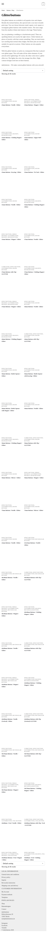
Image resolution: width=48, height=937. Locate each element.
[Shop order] (23, 70)
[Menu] (5, 4)
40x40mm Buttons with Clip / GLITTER (33, 578)
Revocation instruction (8, 883)
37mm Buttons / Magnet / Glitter (11, 306)
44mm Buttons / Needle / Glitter (33, 306)
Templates (5, 897)
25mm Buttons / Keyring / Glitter (11, 172)
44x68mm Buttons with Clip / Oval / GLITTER (34, 824)
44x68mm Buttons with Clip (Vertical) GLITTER (32, 720)
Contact (4, 909)
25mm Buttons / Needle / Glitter (11, 105)
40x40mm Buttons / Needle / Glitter (10, 578)
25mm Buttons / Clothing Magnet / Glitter (12, 139)
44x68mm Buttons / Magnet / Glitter (10, 685)
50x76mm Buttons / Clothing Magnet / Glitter (32, 789)
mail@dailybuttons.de (8, 919)
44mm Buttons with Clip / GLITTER (31, 340)
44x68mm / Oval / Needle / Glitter (11, 823)
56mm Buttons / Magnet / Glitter (34, 478)
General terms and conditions (10, 874)
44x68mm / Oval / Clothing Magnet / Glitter (32, 859)
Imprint (4, 880)
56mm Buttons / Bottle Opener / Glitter (11, 375)
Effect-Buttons (7, 99)
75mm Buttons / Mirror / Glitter (33, 510)
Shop (3, 903)
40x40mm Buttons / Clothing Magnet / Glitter (32, 613)
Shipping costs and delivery (10, 885)
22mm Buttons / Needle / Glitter (11, 543)
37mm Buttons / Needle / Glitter (33, 239)
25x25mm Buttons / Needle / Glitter (32, 544)
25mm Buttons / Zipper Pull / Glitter (33, 139)
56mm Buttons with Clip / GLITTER (31, 444)
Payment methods (7, 894)
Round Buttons (36, 102)
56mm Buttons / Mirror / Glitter (11, 478)
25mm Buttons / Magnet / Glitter (34, 105)
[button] (43, 4)
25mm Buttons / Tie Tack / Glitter (34, 172)
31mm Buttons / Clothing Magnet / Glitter (34, 206)
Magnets (27, 102)
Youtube (4, 928)
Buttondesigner (6, 906)
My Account (5, 892)
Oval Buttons (17, 820)
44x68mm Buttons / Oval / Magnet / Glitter (12, 859)
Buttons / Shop (10, 10)
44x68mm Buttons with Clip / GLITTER (33, 649)
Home (3, 10)
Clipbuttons (6, 266)
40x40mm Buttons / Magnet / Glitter (10, 615)
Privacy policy (6, 877)
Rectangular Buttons (31, 610)
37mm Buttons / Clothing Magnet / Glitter (34, 273)
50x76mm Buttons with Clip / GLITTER (33, 755)
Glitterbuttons (7, 101)
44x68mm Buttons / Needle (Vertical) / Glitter (9, 720)
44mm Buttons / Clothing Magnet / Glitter (12, 340)
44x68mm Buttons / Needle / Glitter (10, 649)
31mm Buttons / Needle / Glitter (11, 205)
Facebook (4, 925)
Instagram (5, 923)
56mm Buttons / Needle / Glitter (33, 408)
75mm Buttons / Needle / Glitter (11, 510)
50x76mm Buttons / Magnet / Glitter (10, 791)
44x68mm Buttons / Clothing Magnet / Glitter (32, 684)
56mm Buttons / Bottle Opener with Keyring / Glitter (33, 375)
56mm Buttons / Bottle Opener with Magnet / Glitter (11, 409)
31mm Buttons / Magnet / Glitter (11, 239)
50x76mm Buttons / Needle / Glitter (10, 755)
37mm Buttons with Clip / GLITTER (9, 273)
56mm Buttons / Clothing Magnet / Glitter (12, 444)
